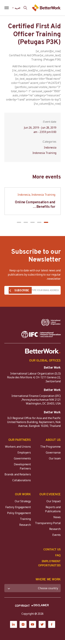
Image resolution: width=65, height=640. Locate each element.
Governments (22, 458)
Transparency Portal (48, 523)
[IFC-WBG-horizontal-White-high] (41, 334)
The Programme (50, 447)
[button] (46, 222)
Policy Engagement (18, 513)
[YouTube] (32, 624)
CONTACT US (52, 549)
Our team (55, 458)
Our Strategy (23, 501)
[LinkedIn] (13, 624)
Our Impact (53, 501)
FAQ (58, 555)
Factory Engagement (18, 507)
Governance (53, 452)
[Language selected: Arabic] (16, 8)
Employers (24, 452)
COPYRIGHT (22, 606)
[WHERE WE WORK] (32, 588)
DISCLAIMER (41, 605)
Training (25, 519)
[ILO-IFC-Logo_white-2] (51, 322)
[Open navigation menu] (6, 7)
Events (56, 535)
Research (55, 529)
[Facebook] (51, 624)
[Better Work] (43, 351)
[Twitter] (42, 624)
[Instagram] (23, 624)
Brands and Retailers (18, 474)
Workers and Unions (18, 447)
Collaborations (21, 480)
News (57, 517)
